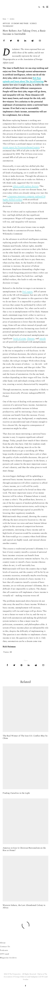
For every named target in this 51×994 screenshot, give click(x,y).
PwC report (27, 291)
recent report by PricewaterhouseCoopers (21, 147)
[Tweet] (11, 41)
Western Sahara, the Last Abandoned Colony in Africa (24, 906)
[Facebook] (25, 986)
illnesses (30, 338)
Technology (8, 26)
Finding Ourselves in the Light (16, 793)
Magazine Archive (8, 957)
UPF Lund (4, 954)
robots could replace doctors (25, 186)
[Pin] (18, 41)
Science (33, 23)
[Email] (40, 41)
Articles (6, 23)
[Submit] (32, 41)
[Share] (4, 41)
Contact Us (5, 946)
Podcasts (4, 950)
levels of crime (19, 338)
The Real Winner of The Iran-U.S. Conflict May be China (25, 737)
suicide (42, 338)
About (3, 942)
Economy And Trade (19, 23)
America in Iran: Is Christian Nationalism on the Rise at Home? (24, 849)
